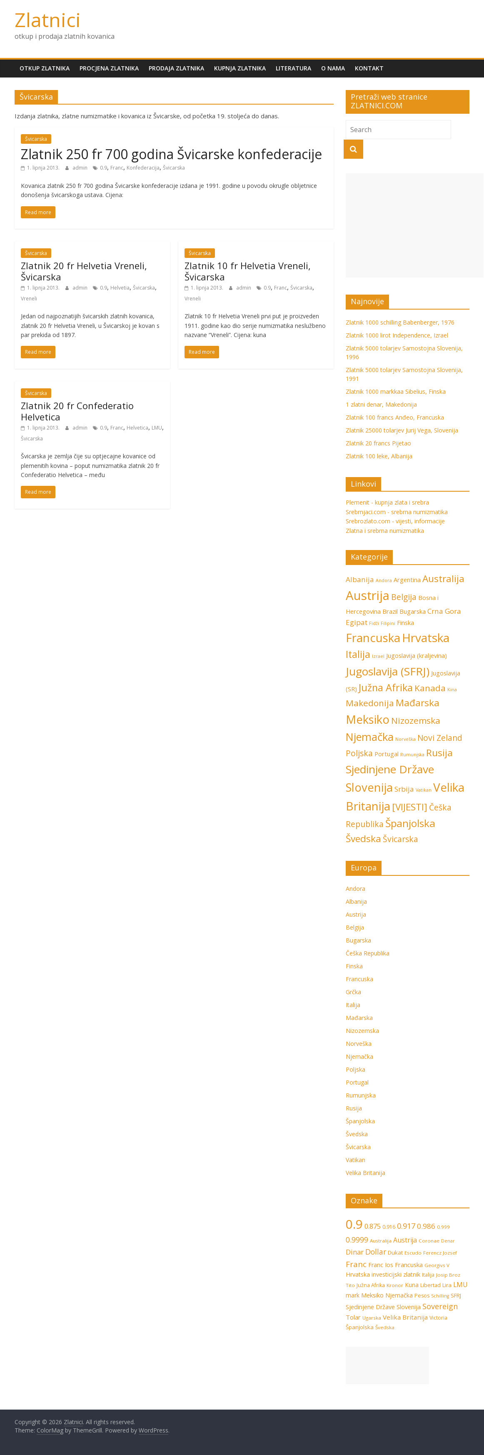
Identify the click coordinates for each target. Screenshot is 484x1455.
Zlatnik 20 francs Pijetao (378, 443)
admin (80, 167)
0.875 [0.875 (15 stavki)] (372, 1226)
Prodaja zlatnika (176, 68)
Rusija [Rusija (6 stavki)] (439, 752)
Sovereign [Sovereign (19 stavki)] (440, 1306)
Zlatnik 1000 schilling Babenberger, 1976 (400, 322)
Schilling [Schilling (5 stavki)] (440, 1296)
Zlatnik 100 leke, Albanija (379, 456)
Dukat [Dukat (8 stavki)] (395, 1252)
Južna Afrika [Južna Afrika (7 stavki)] (386, 687)
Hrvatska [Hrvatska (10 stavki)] (358, 1274)
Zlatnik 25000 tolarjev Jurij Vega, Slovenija (402, 430)
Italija (353, 1005)
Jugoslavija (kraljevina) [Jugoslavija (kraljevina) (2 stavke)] (416, 656)
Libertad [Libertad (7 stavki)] (430, 1285)
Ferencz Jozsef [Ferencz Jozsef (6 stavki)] (440, 1253)
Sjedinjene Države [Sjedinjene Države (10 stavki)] (390, 769)
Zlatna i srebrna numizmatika (385, 531)
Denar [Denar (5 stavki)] (448, 1241)
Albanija (356, 901)
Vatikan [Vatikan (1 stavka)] (424, 790)
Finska (354, 966)
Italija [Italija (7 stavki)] (358, 654)
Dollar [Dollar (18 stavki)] (375, 1252)
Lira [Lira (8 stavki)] (447, 1285)
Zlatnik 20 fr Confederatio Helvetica (77, 410)
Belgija (355, 927)
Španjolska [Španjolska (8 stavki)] (410, 823)
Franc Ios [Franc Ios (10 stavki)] (380, 1265)
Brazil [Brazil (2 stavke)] (390, 611)
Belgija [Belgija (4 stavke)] (404, 597)
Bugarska (358, 940)
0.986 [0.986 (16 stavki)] (426, 1226)
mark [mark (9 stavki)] (352, 1295)
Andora (355, 888)
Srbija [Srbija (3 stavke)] (404, 789)
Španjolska (360, 1121)
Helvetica (137, 427)
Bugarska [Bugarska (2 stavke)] (412, 611)
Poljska (355, 1069)
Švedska (357, 1134)
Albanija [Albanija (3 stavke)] (360, 579)
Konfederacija (143, 167)
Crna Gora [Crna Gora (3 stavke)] (444, 611)
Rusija (354, 1108)
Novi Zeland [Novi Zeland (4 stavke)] (439, 737)
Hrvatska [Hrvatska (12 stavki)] (425, 637)
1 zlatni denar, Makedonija (381, 404)
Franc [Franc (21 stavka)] (356, 1264)
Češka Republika (367, 953)
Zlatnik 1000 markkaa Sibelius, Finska (396, 391)
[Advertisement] (415, 225)
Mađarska (359, 1018)
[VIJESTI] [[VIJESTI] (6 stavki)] (409, 806)
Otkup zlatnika (45, 68)
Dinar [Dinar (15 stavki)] (355, 1252)
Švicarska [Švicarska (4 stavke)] (400, 839)
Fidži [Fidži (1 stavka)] (374, 623)
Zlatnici (48, 19)
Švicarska (36, 138)
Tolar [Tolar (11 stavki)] (353, 1317)
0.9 (103, 167)
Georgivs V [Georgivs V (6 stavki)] (436, 1265)
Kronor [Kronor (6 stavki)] (395, 1285)
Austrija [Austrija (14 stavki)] (367, 595)
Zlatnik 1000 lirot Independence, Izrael (397, 335)
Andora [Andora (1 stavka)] (384, 580)
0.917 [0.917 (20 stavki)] (406, 1225)
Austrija (356, 914)
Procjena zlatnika (109, 68)
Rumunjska (361, 1095)
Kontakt (369, 68)
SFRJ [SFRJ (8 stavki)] (456, 1295)
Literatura (293, 68)
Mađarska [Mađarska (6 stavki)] (417, 702)
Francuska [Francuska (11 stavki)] (373, 637)
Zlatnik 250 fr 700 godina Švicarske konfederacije (171, 154)
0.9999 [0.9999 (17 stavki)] (357, 1240)
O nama (333, 68)
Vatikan (355, 1160)
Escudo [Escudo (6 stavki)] (413, 1253)
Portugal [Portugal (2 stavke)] (386, 754)
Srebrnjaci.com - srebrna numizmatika (397, 512)
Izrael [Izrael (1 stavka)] (378, 656)
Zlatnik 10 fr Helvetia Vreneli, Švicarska (248, 270)
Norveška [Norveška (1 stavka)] (405, 739)
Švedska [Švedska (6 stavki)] (363, 838)
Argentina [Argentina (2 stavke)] (407, 580)
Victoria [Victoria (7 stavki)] (438, 1317)
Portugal (357, 1082)
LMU (157, 427)
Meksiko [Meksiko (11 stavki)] (367, 719)
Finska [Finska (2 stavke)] (405, 623)
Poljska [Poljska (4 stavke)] (359, 753)
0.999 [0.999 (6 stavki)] (443, 1227)
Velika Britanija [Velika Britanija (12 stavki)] (405, 1317)
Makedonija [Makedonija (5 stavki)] (370, 703)
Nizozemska (362, 1031)
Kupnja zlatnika (240, 68)
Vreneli (29, 298)
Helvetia (120, 287)
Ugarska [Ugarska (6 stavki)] (371, 1318)
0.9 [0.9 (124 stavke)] (354, 1224)
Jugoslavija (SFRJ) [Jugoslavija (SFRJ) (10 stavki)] (387, 671)
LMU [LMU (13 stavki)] (460, 1284)
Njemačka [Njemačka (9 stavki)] (370, 737)
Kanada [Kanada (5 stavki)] (430, 688)
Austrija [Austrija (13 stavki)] (405, 1240)
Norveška (359, 1044)
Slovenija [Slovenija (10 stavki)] (409, 1307)
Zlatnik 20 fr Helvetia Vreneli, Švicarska (84, 270)
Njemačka (359, 1056)
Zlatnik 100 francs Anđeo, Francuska (395, 417)
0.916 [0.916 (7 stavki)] (388, 1226)
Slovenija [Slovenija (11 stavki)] (369, 787)
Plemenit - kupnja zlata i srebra (387, 502)
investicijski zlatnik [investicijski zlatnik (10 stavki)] (396, 1274)
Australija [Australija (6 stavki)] (443, 578)
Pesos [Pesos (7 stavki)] (421, 1295)
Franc (116, 167)
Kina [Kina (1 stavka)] (452, 689)
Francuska (359, 979)
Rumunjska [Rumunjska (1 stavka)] (412, 755)
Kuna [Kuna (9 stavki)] (412, 1285)
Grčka (353, 992)
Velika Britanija (365, 1173)
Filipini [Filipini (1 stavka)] (388, 623)
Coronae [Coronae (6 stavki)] (429, 1241)
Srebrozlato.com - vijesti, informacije (395, 521)
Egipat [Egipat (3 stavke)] (356, 622)
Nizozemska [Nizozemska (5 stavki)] (415, 720)
